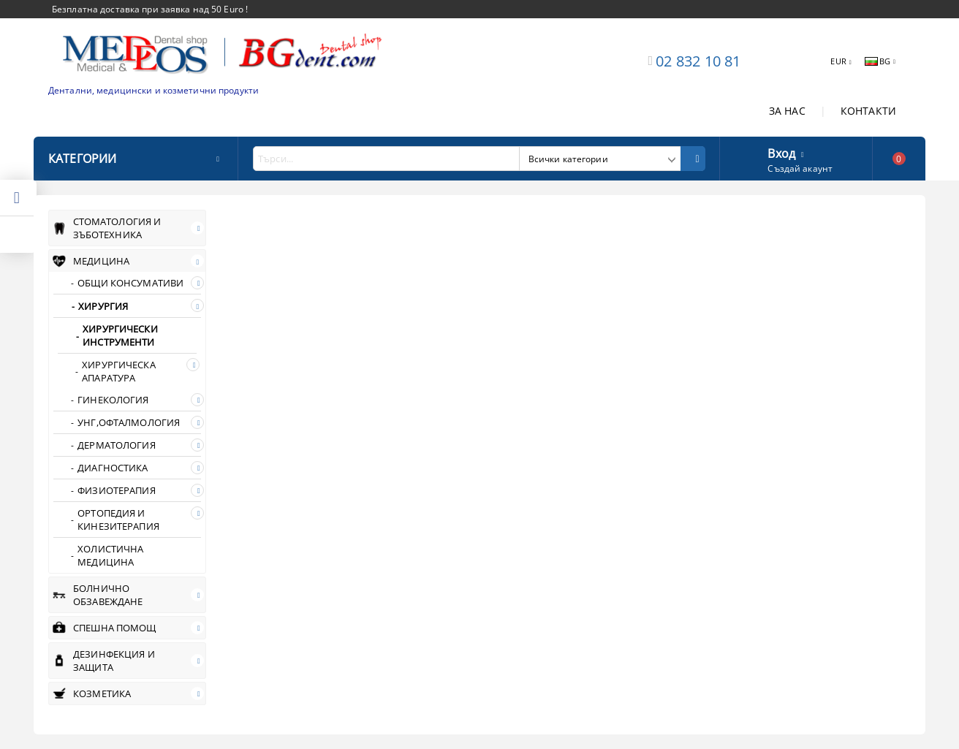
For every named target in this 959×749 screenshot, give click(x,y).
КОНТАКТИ (868, 111)
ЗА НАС (787, 111)
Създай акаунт (800, 168)
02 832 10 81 (698, 61)
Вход (781, 152)
